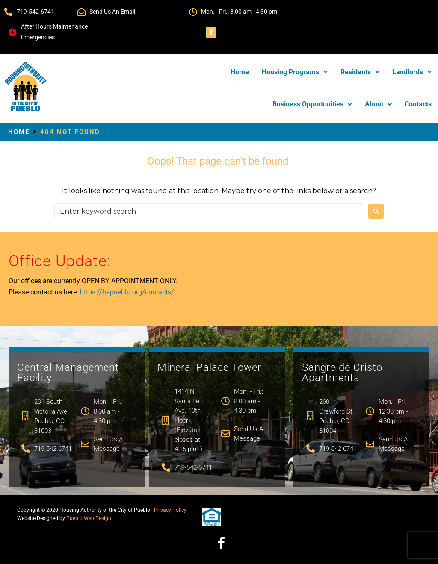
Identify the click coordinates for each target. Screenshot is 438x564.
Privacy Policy (170, 510)
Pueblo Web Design (88, 518)
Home (19, 132)
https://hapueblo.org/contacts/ (127, 292)
